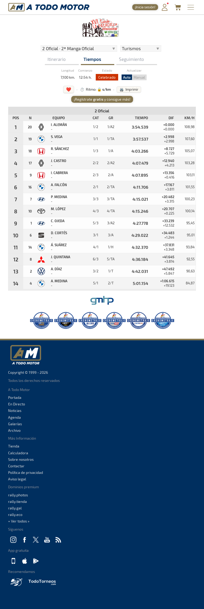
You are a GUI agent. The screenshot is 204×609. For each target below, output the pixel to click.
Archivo (14, 430)
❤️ (68, 89)
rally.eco (15, 514)
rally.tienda (17, 501)
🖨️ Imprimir (128, 89)
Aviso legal (17, 479)
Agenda (14, 417)
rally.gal (15, 508)
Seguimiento (131, 59)
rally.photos (18, 495)
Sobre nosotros (21, 459)
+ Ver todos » (18, 521)
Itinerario (56, 59)
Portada (14, 397)
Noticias (14, 410)
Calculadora (18, 453)
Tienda (13, 446)
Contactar (16, 466)
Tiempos (92, 59)
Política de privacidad (25, 472)
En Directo (16, 404)
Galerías (15, 424)
